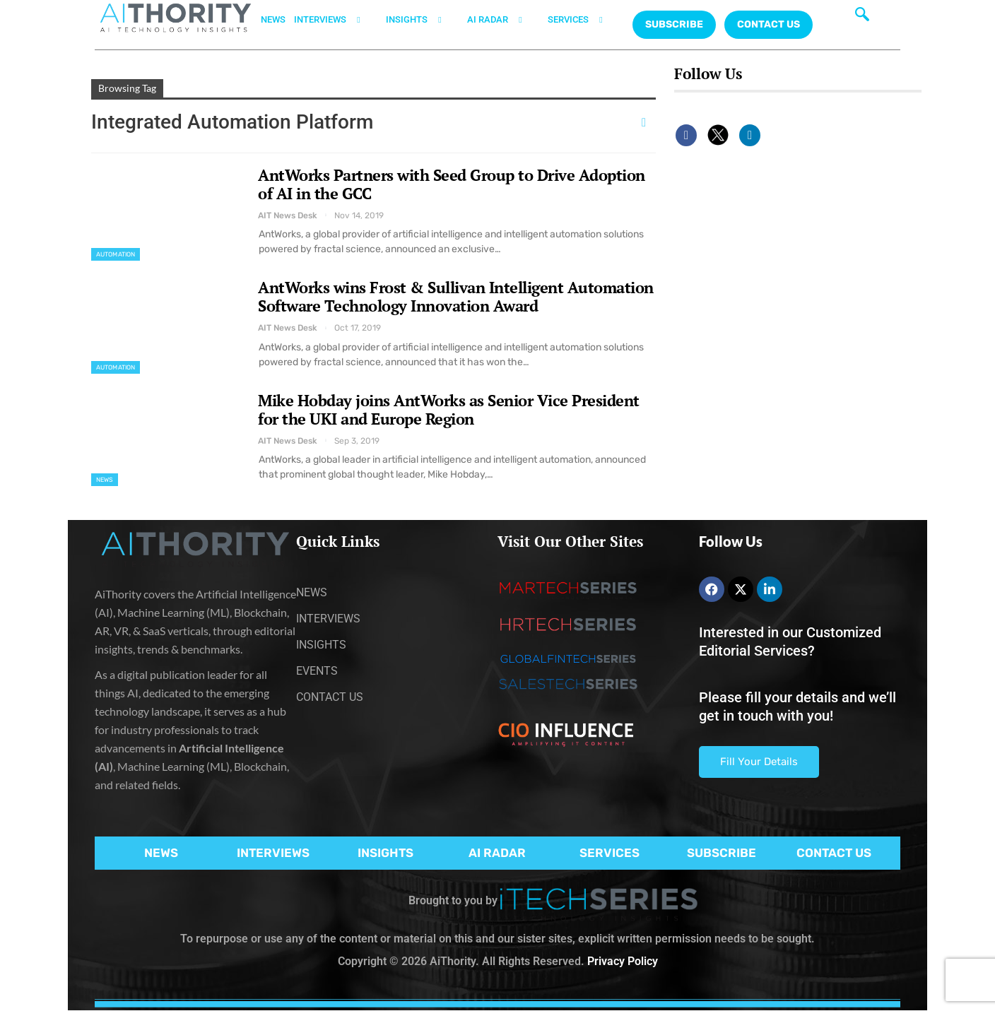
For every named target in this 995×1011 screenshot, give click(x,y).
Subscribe (674, 24)
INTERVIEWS (335, 20)
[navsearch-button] (862, 18)
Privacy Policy (622, 961)
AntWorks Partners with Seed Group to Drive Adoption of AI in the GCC (451, 184)
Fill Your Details (759, 761)
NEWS (273, 19)
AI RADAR (503, 20)
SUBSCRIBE (721, 853)
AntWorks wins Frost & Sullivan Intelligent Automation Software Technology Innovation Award (456, 296)
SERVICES (584, 20)
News (104, 479)
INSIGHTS (422, 20)
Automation (115, 254)
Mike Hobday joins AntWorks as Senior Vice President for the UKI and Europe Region (449, 409)
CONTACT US (768, 24)
